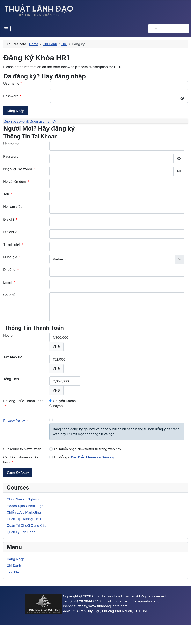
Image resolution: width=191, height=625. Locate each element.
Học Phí (13, 572)
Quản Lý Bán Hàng (21, 532)
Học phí (9, 335)
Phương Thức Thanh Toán (23, 403)
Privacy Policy (14, 421)
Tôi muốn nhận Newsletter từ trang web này (85, 449)
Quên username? (43, 121)
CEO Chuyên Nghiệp (23, 499)
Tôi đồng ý (82, 457)
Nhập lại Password (19, 169)
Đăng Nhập (15, 559)
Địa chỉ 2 (10, 232)
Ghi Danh (14, 566)
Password (12, 96)
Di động (11, 269)
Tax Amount (12, 357)
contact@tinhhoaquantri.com (135, 601)
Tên (8, 194)
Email (9, 282)
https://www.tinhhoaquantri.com (102, 606)
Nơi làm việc (12, 207)
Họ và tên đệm (16, 181)
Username (12, 83)
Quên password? (16, 121)
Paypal (56, 406)
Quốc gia (12, 257)
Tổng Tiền (11, 379)
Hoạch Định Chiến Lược (25, 506)
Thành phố (13, 244)
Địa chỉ (10, 219)
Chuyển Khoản (62, 401)
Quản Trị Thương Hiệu (24, 519)
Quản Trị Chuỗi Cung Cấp (26, 525)
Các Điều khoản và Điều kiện (93, 457)
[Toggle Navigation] (6, 29)
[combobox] (168, 28)
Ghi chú (9, 295)
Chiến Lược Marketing (24, 512)
